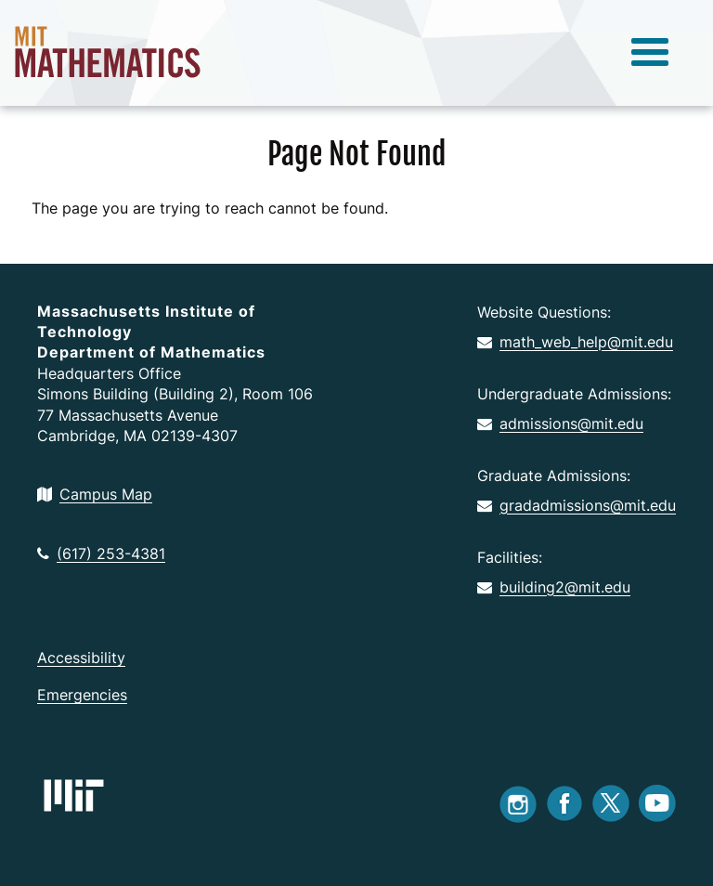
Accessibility (81, 657)
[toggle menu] (649, 53)
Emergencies (82, 694)
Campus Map (94, 494)
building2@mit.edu (553, 587)
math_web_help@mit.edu (575, 341)
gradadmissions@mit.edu (576, 505)
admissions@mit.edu (560, 423)
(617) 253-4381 (101, 553)
